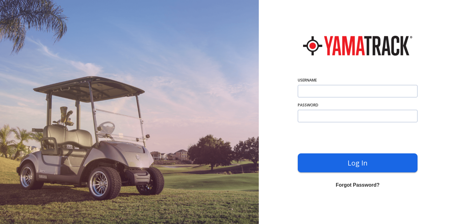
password (308, 105)
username (307, 80)
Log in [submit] (358, 162)
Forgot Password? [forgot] (357, 185)
